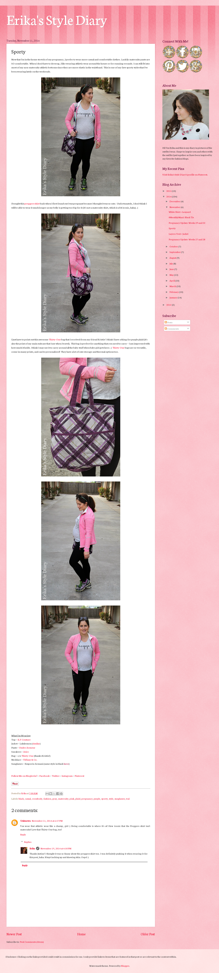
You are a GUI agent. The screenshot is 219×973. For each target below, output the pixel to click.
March (172, 286)
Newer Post (14, 934)
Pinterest (79, 775)
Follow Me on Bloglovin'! (24, 775)
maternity (63, 798)
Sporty (172, 228)
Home (81, 934)
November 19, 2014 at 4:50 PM (55, 848)
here (66, 763)
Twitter (56, 775)
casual (28, 798)
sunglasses (120, 798)
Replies (27, 841)
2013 (169, 304)
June (171, 269)
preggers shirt (32, 203)
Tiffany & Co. (30, 759)
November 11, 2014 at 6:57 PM (47, 820)
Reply (23, 834)
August (173, 257)
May (171, 274)
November (175, 207)
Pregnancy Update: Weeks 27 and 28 (187, 239)
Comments (172, 328)
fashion (47, 798)
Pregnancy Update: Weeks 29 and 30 (187, 222)
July (171, 263)
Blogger (125, 965)
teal (128, 798)
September (175, 251)
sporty (104, 798)
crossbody (37, 798)
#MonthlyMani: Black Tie (181, 217)
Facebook (44, 775)
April (172, 280)
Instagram (67, 775)
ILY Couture (24, 739)
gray (54, 798)
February (174, 291)
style (111, 798)
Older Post (148, 934)
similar (36, 743)
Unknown (25, 820)
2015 (169, 190)
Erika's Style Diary (56, 19)
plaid (77, 798)
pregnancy (87, 798)
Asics (26, 751)
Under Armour (27, 747)
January (173, 297)
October (173, 246)
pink (72, 798)
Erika (32, 848)
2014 (169, 196)
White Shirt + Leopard (180, 211)
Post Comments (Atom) (32, 941)
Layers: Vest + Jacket (178, 233)
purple (97, 798)
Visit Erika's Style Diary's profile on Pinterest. (185, 174)
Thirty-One (55, 339)
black (21, 798)
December (175, 201)
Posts (168, 322)
